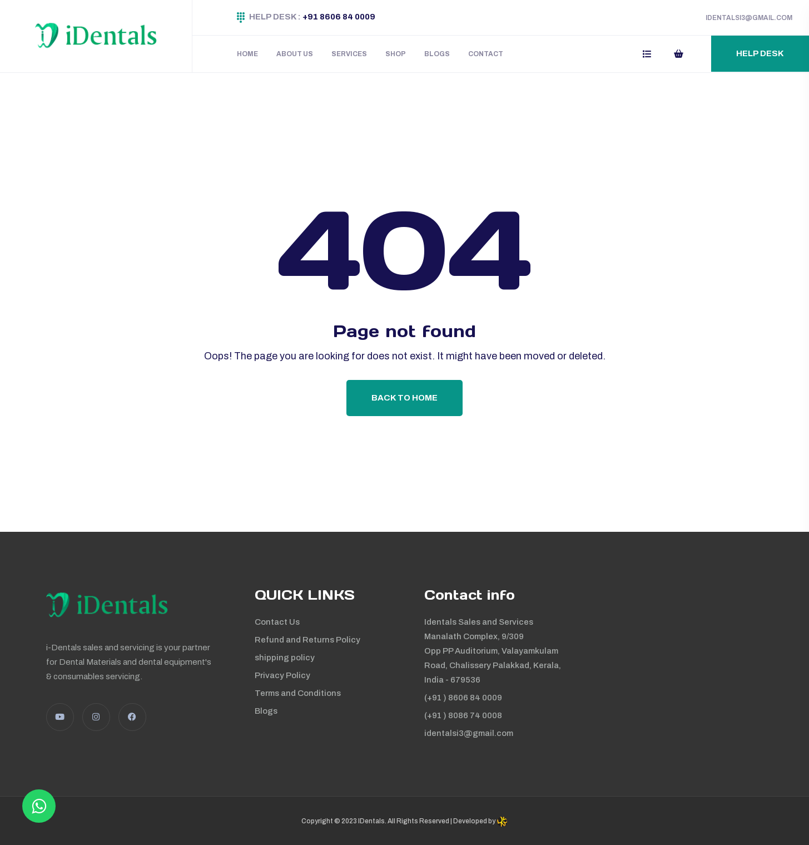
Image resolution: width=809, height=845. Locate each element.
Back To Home (404, 397)
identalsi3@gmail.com (468, 733)
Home (247, 54)
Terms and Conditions (298, 693)
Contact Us (277, 621)
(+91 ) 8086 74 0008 (463, 715)
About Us (294, 54)
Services (349, 54)
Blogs (437, 54)
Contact (485, 54)
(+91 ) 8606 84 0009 (463, 697)
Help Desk (760, 53)
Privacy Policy (282, 675)
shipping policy (285, 657)
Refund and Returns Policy (307, 639)
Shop (395, 54)
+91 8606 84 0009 (338, 16)
